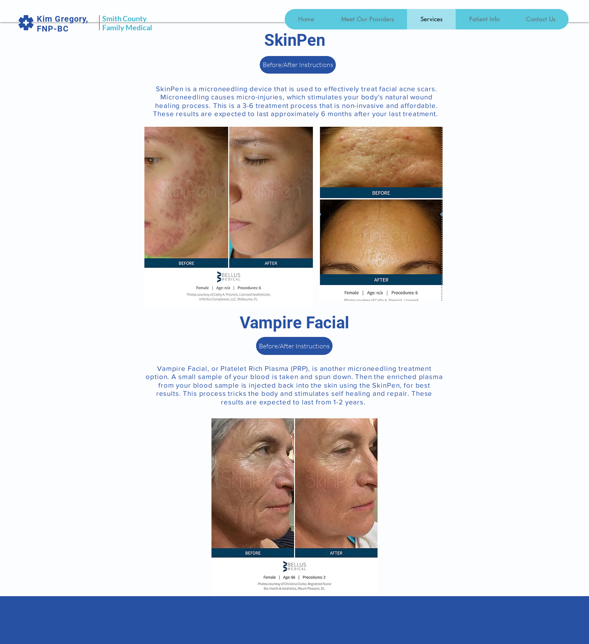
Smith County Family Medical (127, 23)
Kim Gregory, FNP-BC (62, 24)
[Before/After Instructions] (298, 65)
